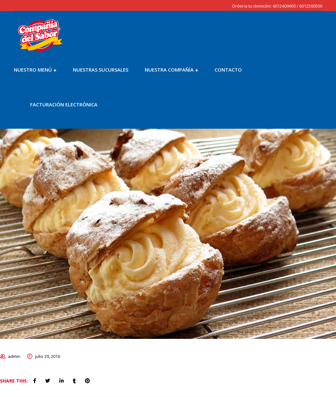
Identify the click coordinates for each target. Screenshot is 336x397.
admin (14, 356)
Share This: (14, 381)
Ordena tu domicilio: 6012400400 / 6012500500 (277, 6)
